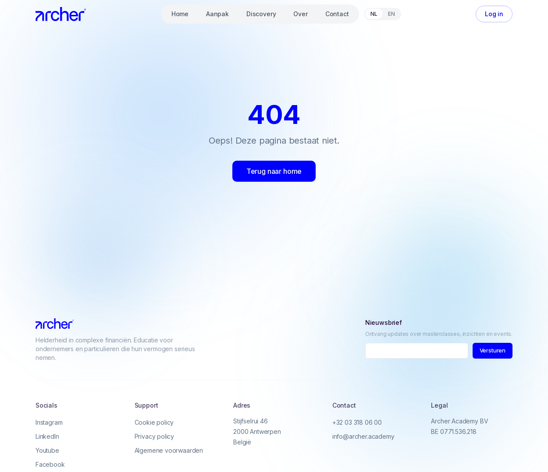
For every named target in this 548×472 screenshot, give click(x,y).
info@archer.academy (363, 436)
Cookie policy (154, 422)
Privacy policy (154, 436)
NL (373, 14)
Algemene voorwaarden (169, 450)
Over (300, 14)
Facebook (50, 464)
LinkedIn (47, 436)
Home (180, 14)
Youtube (47, 450)
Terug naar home (274, 171)
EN (391, 14)
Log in (494, 14)
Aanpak (217, 14)
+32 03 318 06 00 (357, 422)
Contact (337, 14)
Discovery (261, 14)
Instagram (49, 422)
